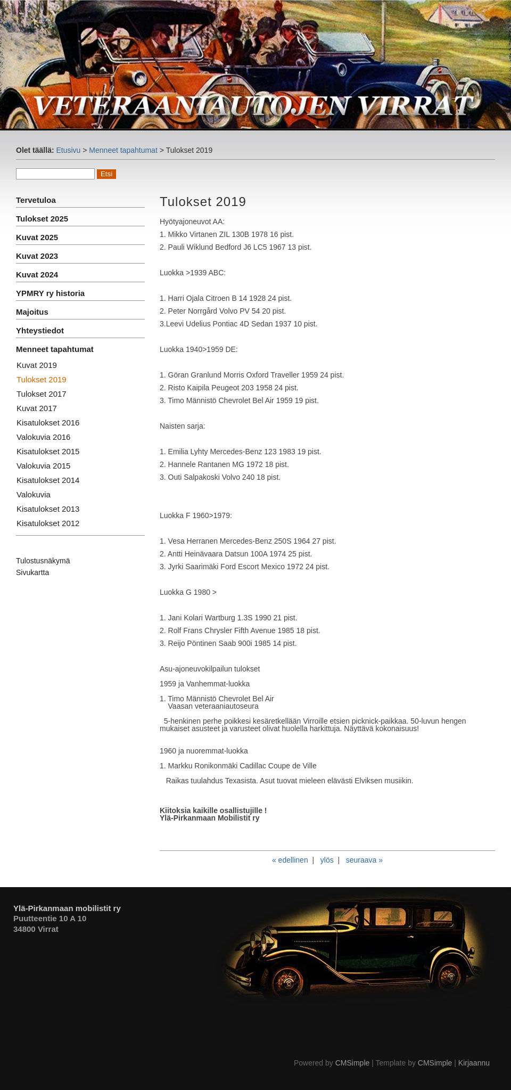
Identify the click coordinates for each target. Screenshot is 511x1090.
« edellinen (290, 860)
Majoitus (32, 311)
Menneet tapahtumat (123, 150)
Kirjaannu (474, 1063)
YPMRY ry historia (50, 293)
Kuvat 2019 (37, 365)
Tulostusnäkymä (43, 560)
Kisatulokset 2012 (48, 523)
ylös (327, 860)
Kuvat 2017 (37, 408)
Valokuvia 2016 (43, 436)
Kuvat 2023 (37, 255)
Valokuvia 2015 (43, 465)
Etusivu (68, 150)
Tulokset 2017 (42, 393)
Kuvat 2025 (37, 237)
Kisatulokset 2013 (48, 508)
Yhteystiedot (40, 330)
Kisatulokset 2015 (48, 451)
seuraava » (364, 860)
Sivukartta (32, 572)
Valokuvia (34, 494)
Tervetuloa (36, 199)
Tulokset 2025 (42, 218)
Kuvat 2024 (37, 274)
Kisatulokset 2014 (48, 480)
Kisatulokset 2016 (48, 422)
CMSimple (352, 1063)
